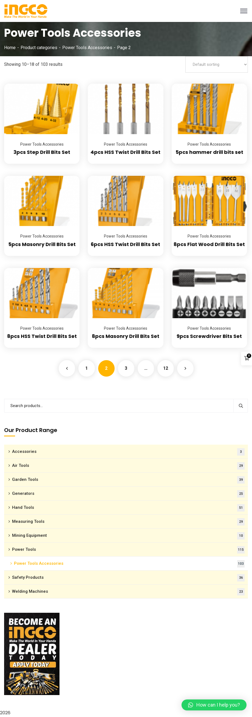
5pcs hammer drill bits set (209, 152)
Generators (128, 494)
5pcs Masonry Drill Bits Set (42, 244)
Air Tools (128, 466)
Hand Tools (128, 508)
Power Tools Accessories (87, 47)
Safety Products (128, 577)
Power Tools (128, 550)
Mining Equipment (128, 536)
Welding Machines (128, 591)
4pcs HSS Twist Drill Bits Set (125, 152)
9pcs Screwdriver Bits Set (209, 336)
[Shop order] (216, 64)
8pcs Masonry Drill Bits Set (125, 336)
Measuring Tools (128, 522)
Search (240, 406)
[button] (214, 704)
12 (165, 368)
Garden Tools (128, 480)
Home (10, 47)
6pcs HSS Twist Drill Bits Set (125, 244)
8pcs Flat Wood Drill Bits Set (209, 244)
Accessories (128, 452)
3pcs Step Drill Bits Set (41, 152)
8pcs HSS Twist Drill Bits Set (42, 336)
